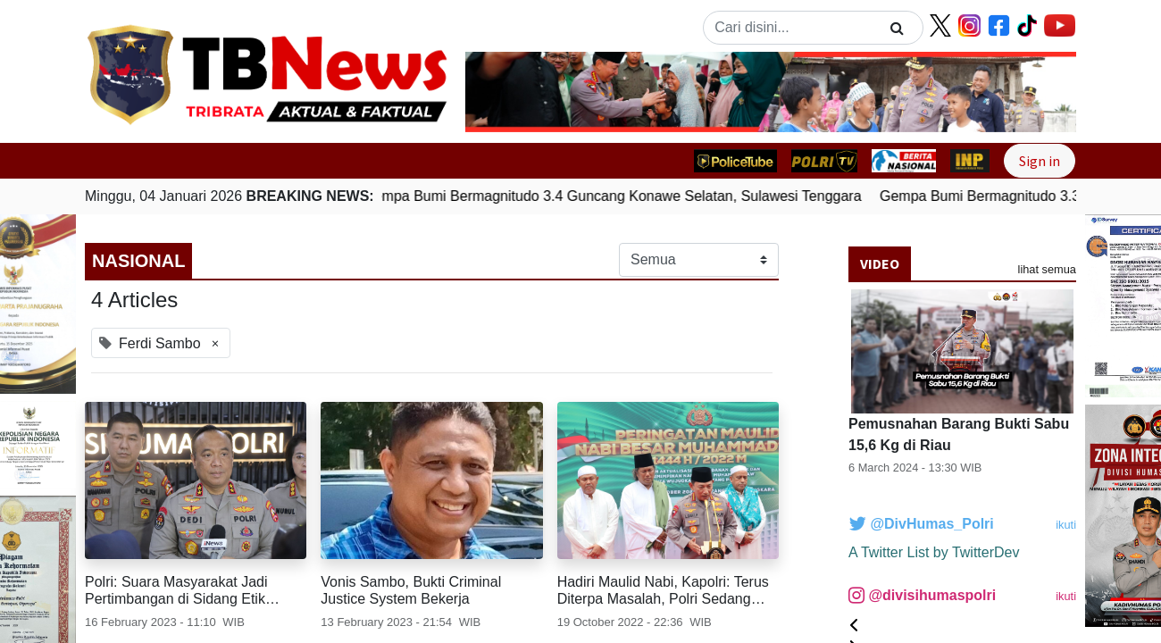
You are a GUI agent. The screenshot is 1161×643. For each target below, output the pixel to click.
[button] (511, 92)
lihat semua (1047, 269)
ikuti (1066, 524)
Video (879, 263)
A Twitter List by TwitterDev (933, 552)
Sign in (1039, 161)
